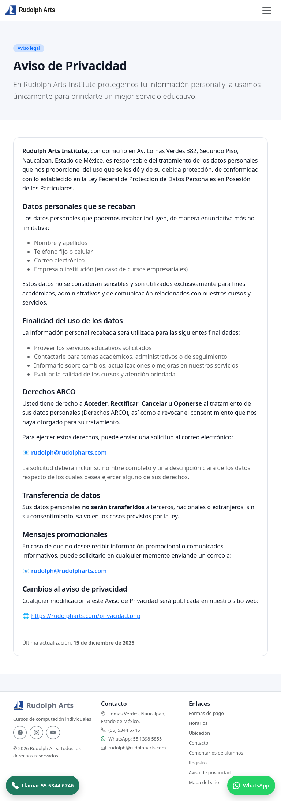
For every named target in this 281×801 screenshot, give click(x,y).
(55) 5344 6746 (124, 730)
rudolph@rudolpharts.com (68, 452)
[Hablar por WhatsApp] (251, 785)
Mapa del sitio (204, 782)
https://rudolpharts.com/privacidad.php (85, 616)
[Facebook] (20, 732)
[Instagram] (36, 732)
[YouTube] (53, 732)
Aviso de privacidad (210, 773)
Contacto (198, 743)
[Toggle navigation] (267, 11)
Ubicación (199, 733)
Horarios (198, 723)
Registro (198, 763)
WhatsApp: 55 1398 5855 (135, 739)
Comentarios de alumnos (216, 753)
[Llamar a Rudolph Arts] (42, 785)
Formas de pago (206, 713)
